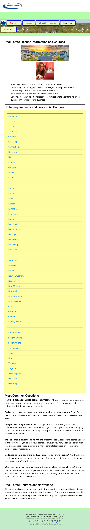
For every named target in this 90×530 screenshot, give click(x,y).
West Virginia (14, 373)
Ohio (10, 306)
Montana (12, 260)
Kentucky (12, 208)
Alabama (12, 116)
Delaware (12, 152)
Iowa (10, 198)
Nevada (12, 270)
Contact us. (32, 522)
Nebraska (13, 265)
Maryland (13, 224)
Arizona (12, 126)
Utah (10, 358)
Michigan (12, 234)
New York (12, 291)
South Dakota (14, 342)
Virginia (12, 368)
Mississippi (13, 244)
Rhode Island (14, 332)
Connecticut (13, 146)
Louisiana (13, 214)
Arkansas (12, 131)
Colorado (12, 141)
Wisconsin (13, 378)
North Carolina (15, 296)
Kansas (11, 203)
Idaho (11, 177)
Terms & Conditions (44, 522)
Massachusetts (15, 229)
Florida (11, 162)
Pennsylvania (14, 321)
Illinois (11, 188)
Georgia (12, 167)
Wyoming (12, 383)
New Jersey (13, 280)
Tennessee (13, 348)
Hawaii (11, 172)
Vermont (12, 363)
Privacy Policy (56, 522)
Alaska (11, 121)
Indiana (12, 193)
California (13, 136)
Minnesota (13, 239)
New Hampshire (16, 275)
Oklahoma (13, 311)
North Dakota (14, 301)
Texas (11, 353)
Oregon (11, 316)
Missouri (12, 249)
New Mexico (14, 286)
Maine (11, 219)
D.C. (10, 157)
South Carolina (15, 337)
